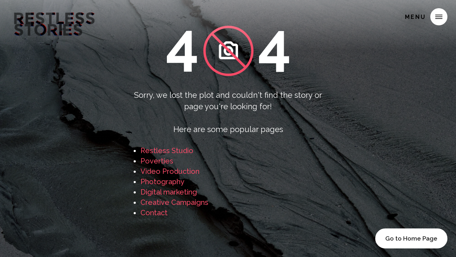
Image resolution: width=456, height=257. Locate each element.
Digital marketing (168, 192)
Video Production (169, 171)
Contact (154, 212)
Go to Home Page (411, 238)
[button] (438, 16)
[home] (54, 15)
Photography (162, 181)
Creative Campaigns (174, 202)
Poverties (156, 161)
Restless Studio (166, 150)
